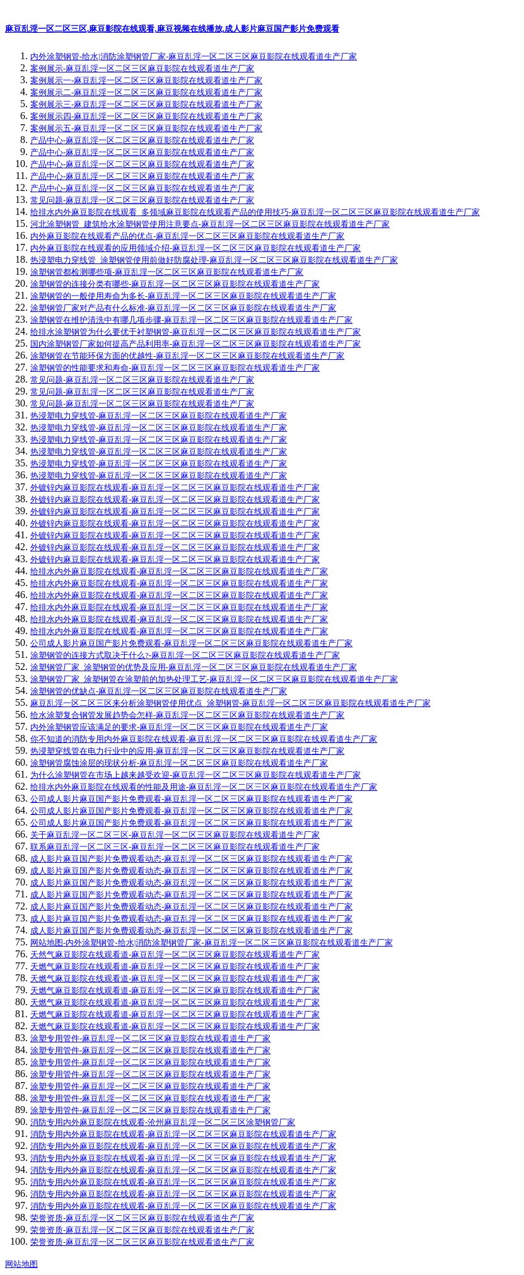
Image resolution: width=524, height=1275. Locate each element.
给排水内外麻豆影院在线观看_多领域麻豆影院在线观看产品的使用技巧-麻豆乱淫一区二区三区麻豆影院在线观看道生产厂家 (255, 212)
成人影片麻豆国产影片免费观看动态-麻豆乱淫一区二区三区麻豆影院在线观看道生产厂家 (191, 858)
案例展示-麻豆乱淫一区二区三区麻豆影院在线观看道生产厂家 (142, 68)
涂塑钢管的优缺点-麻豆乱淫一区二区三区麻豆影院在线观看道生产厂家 (158, 691)
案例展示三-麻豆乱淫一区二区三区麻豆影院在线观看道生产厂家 (146, 104)
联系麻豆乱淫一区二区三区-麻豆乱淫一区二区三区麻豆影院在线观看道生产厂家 (175, 846)
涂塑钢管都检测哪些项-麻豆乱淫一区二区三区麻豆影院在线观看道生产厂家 (166, 272)
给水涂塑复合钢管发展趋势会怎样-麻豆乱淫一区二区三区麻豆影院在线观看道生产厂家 (187, 715)
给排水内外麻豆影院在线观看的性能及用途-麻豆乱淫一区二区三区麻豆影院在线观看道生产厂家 (203, 787)
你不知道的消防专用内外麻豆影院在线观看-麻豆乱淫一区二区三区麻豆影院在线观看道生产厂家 (203, 739)
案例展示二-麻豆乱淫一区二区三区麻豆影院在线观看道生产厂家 (146, 92)
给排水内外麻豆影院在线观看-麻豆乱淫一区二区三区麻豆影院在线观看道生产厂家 (179, 571)
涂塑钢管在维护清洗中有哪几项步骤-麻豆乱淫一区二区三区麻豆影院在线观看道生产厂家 (191, 320)
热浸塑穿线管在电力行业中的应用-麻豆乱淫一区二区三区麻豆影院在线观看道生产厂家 (187, 751)
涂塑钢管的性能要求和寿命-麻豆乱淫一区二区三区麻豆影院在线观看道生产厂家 (175, 367)
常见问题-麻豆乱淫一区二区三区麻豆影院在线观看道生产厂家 (142, 200)
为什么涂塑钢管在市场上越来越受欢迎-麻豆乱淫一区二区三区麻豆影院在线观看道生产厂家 (195, 775)
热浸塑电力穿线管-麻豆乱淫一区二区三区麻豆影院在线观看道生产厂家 (158, 415)
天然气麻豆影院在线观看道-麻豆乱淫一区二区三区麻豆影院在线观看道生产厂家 (175, 954)
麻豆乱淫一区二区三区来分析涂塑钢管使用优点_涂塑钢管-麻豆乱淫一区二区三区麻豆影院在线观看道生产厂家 (230, 703)
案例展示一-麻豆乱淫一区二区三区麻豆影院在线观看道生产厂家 (146, 80)
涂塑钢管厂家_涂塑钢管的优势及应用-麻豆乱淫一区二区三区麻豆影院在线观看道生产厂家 (193, 667)
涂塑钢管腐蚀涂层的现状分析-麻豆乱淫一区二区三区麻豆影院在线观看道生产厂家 (179, 763)
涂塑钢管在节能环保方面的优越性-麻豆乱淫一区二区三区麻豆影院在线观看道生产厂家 (187, 356)
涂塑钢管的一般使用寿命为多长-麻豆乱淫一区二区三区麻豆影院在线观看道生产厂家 (183, 296)
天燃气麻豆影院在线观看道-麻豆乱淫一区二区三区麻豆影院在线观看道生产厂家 (175, 966)
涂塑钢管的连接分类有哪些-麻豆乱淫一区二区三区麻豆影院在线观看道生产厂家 (175, 284)
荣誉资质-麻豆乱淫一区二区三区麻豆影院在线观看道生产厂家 (142, 1218)
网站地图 (21, 1264)
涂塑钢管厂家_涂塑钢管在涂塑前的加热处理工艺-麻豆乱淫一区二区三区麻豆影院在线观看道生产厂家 (214, 679)
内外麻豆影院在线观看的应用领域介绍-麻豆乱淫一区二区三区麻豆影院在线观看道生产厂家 (195, 248)
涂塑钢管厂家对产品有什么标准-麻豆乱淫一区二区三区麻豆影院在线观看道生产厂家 (183, 308)
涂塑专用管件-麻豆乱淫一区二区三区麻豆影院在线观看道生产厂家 (150, 1038)
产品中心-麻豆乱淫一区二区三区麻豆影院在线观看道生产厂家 (142, 140)
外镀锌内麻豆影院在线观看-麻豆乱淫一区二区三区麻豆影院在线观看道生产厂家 (175, 487)
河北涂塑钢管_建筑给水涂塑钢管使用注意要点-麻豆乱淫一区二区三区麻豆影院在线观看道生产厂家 (210, 224)
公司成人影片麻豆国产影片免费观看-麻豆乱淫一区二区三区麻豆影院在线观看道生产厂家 (191, 643)
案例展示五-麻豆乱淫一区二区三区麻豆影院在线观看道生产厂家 (146, 128)
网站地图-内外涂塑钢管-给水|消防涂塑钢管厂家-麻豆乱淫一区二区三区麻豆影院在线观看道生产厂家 (211, 942)
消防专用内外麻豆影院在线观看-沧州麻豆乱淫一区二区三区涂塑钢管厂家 (162, 1122)
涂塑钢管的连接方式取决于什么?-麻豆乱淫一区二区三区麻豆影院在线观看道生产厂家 (185, 655)
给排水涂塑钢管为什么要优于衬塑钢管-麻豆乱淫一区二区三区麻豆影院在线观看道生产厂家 (195, 332)
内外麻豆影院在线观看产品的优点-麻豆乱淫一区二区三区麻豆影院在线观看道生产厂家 (187, 236)
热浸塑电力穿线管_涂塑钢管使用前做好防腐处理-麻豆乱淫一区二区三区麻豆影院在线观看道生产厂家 (214, 260)
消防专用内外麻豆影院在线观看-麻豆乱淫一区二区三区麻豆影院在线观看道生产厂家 (183, 1134)
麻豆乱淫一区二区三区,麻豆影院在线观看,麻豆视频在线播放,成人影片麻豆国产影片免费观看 (172, 28)
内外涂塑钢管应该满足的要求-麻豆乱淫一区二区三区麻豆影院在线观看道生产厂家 (179, 727)
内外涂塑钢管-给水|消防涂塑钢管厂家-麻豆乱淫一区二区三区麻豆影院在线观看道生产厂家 (193, 56)
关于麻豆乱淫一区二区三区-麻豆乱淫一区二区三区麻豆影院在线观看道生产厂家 (175, 834)
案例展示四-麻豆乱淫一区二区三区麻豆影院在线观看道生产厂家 (146, 116)
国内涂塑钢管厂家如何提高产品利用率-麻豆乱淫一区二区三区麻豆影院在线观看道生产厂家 (195, 344)
